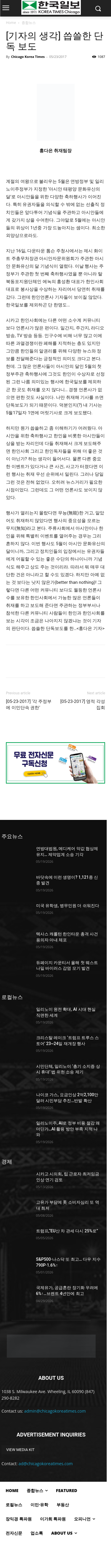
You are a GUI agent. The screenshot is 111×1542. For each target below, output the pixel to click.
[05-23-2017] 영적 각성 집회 (82, 704)
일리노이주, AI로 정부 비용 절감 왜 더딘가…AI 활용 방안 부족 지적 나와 (68, 1129)
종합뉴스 (29, 22)
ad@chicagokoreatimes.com (46, 1463)
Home (11, 22)
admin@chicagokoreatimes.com (55, 1411)
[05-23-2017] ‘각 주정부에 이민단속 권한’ (29, 704)
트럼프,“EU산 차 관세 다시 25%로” (67, 1231)
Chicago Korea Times (27, 56)
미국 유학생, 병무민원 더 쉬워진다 (67, 905)
